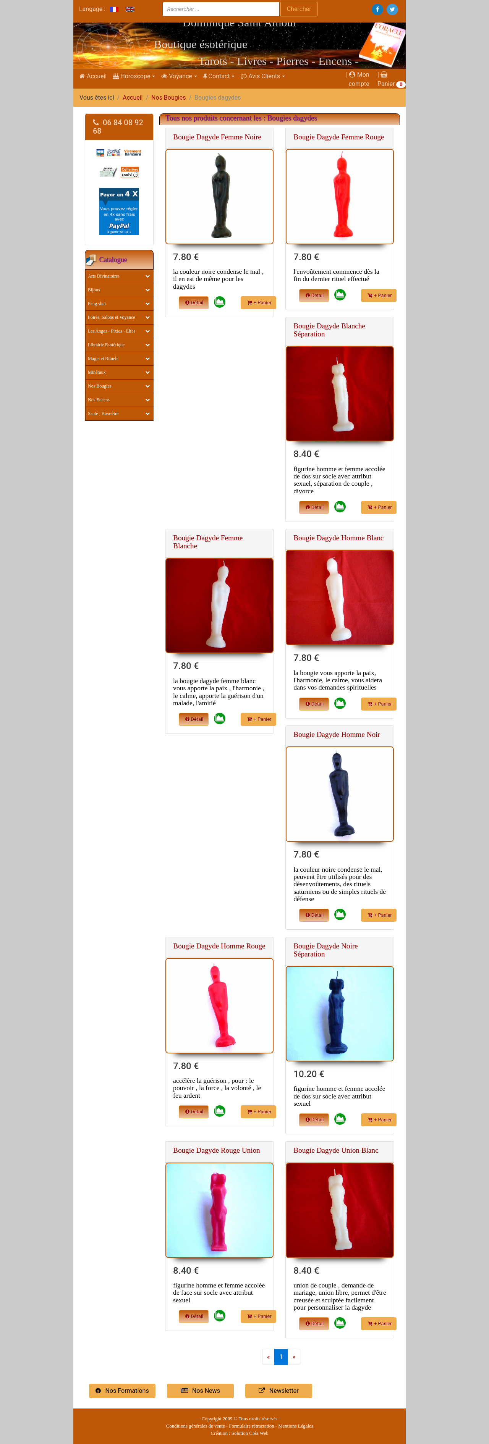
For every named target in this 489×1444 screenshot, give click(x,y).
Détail (194, 302)
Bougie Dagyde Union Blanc (335, 1150)
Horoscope (131, 76)
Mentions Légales (295, 1426)
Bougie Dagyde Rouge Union (216, 1150)
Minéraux (97, 372)
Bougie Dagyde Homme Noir (336, 734)
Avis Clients (260, 76)
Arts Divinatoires (104, 276)
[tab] (119, 127)
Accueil (93, 76)
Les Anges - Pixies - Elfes (111, 331)
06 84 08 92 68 (118, 127)
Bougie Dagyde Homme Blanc (338, 538)
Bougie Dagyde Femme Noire (217, 137)
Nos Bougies (168, 97)
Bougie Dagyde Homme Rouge (219, 946)
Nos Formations (122, 1390)
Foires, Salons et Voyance (111, 317)
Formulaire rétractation (251, 1426)
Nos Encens (99, 399)
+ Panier (259, 302)
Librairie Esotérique (106, 344)
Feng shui (97, 303)
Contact (216, 76)
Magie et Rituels (103, 358)
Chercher (299, 9)
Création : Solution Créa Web (240, 1433)
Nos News (200, 1390)
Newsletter (278, 1390)
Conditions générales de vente (195, 1426)
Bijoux (94, 289)
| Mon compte (357, 79)
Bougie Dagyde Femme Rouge (338, 137)
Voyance (176, 76)
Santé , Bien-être (103, 413)
